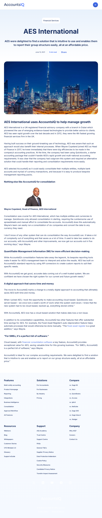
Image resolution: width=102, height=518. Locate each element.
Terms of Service (58, 511)
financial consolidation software (37, 342)
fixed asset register (76, 326)
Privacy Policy (43, 511)
